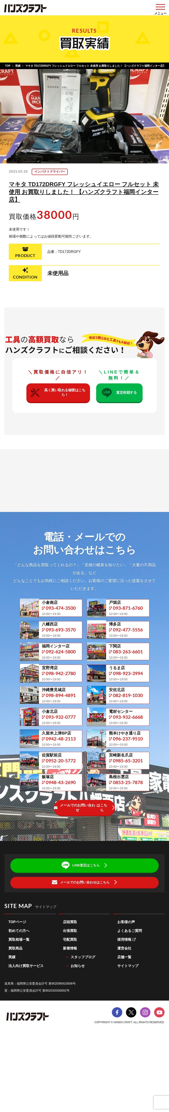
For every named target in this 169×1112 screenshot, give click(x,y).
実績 (17, 65)
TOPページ (17, 991)
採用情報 (126, 1008)
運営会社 (124, 1017)
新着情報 (70, 1017)
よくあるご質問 (129, 999)
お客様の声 (126, 991)
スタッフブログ (83, 1026)
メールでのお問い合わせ (81, 876)
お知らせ (78, 1035)
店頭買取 (70, 991)
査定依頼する (119, 397)
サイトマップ (127, 1035)
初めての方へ (18, 999)
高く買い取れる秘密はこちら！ (57, 397)
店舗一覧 (124, 1026)
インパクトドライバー (54, 172)
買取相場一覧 (18, 1008)
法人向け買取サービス (26, 1035)
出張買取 (70, 999)
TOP (7, 65)
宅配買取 (70, 1008)
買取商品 (15, 1017)
